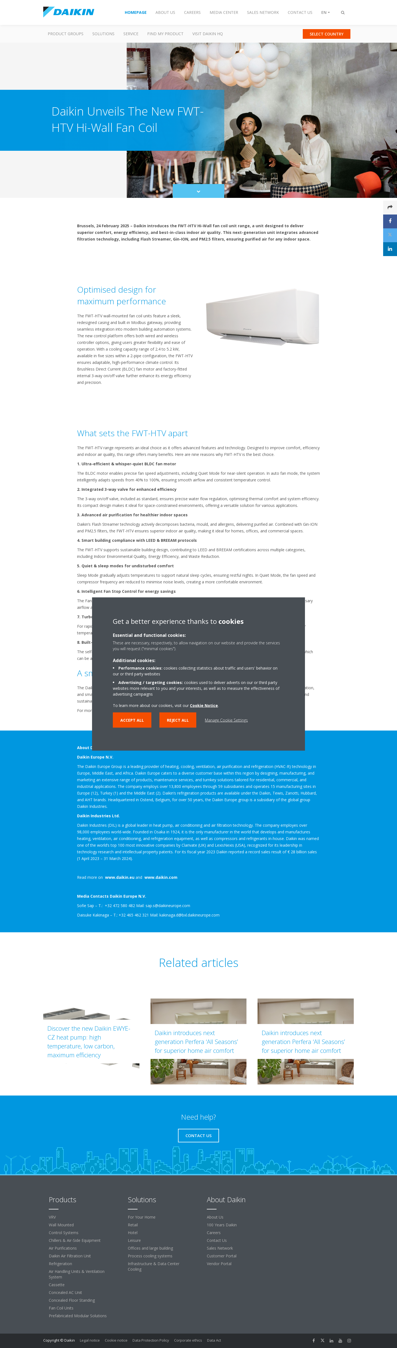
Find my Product (165, 33)
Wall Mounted (61, 1224)
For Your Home (142, 1217)
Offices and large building (150, 1248)
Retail (133, 1224)
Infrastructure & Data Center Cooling (153, 1266)
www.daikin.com (160, 877)
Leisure (134, 1240)
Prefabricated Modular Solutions (78, 1315)
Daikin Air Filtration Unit (70, 1255)
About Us (215, 1217)
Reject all (178, 720)
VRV (52, 1217)
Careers (214, 1232)
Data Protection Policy (151, 1340)
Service (130, 33)
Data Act (214, 1340)
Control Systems (63, 1232)
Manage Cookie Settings (226, 720)
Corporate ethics (188, 1340)
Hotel (133, 1232)
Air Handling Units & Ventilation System (77, 1274)
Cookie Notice (204, 705)
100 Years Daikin (222, 1224)
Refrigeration (60, 1263)
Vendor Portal (219, 1263)
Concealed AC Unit (65, 1292)
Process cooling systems (150, 1255)
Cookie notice (116, 1340)
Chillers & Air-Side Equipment (75, 1240)
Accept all (132, 720)
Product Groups (65, 33)
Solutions (103, 33)
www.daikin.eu (119, 877)
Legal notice (90, 1340)
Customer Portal (221, 1255)
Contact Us (217, 1240)
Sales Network (220, 1248)
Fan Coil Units (61, 1308)
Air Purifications (63, 1248)
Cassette (57, 1284)
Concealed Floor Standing (72, 1300)
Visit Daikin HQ (207, 33)
